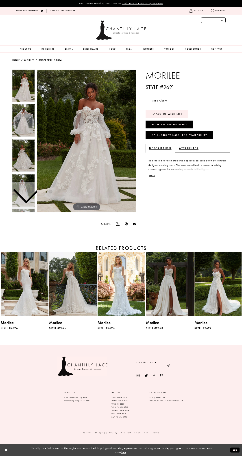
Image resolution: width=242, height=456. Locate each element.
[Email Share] (134, 224)
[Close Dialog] (6, 450)
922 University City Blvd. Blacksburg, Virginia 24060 (77, 399)
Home (16, 60)
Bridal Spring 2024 (50, 60)
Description (160, 148)
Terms (156, 433)
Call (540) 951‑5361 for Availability (179, 135)
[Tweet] (117, 224)
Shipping (100, 433)
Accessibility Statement (135, 433)
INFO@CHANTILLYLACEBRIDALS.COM (166, 400)
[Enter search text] (213, 20)
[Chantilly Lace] (121, 30)
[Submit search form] (222, 20)
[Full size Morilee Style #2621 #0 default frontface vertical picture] (86, 141)
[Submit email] (168, 366)
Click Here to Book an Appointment (142, 3)
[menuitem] (25, 49)
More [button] (152, 175)
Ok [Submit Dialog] (235, 450)
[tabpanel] (86, 141)
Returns (87, 433)
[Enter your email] (154, 366)
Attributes (188, 148)
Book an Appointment (169, 124)
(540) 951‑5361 (157, 397)
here (123, 452)
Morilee (29, 60)
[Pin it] (126, 224)
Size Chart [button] (159, 100)
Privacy (113, 433)
